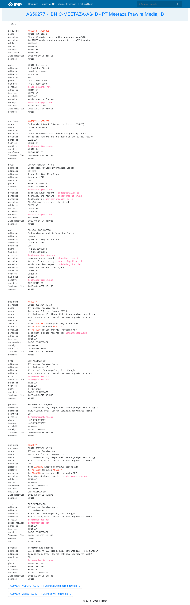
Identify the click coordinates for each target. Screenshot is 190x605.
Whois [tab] (14, 24)
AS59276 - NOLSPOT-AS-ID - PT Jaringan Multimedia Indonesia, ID (45, 585)
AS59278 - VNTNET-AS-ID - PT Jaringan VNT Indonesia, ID (40, 593)
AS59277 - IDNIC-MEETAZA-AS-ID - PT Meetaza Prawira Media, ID (95, 14)
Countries (33, 4)
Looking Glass (85, 4)
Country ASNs (48, 4)
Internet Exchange (66, 4)
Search (178, 4)
